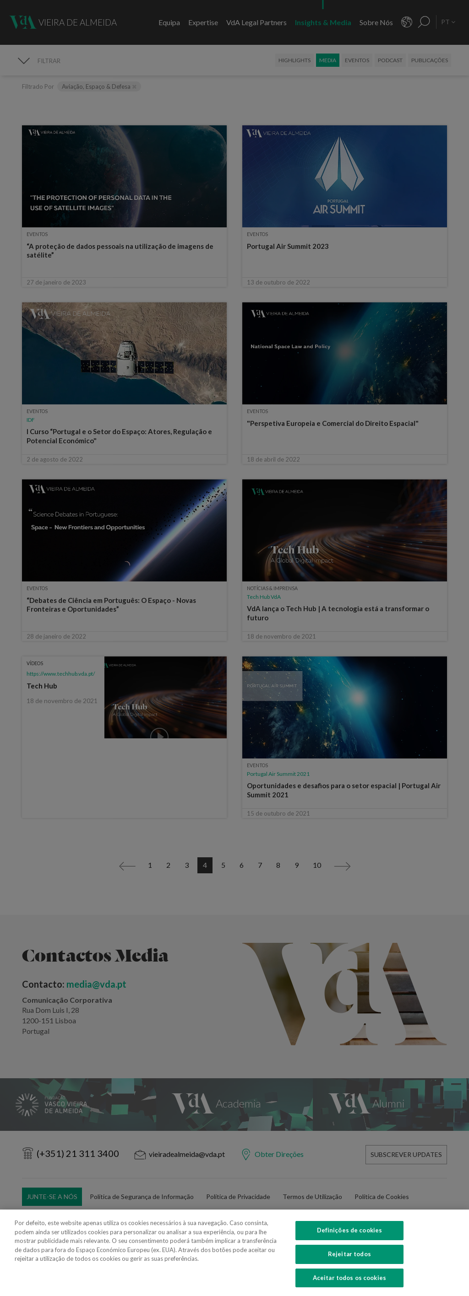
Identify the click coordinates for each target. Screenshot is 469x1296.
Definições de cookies (349, 1241)
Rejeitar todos (349, 1265)
